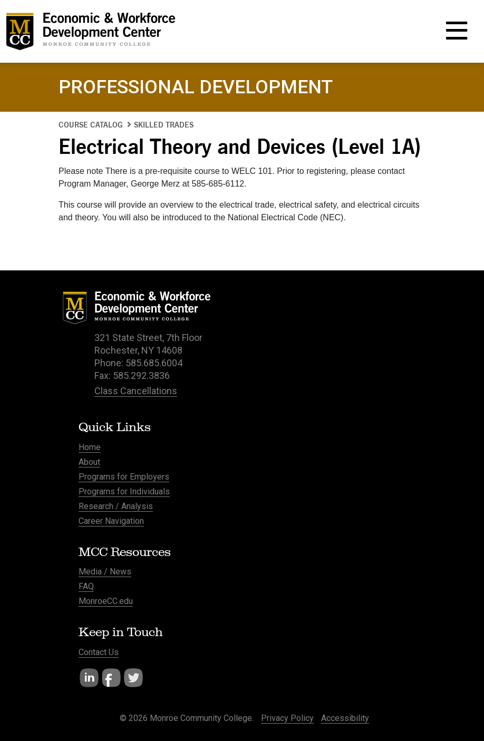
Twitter (133, 677)
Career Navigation (111, 521)
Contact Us (99, 652)
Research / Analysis (116, 506)
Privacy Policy (287, 718)
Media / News (105, 572)
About (89, 462)
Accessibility (345, 718)
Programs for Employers (124, 477)
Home (90, 447)
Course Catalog (91, 125)
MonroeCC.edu (106, 601)
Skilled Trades (163, 125)
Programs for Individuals (124, 491)
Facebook (111, 677)
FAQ (86, 586)
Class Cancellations (135, 390)
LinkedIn (89, 677)
